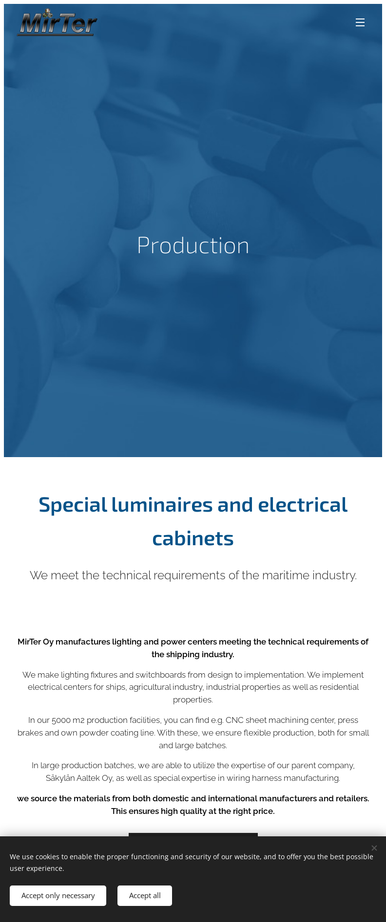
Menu (360, 22)
